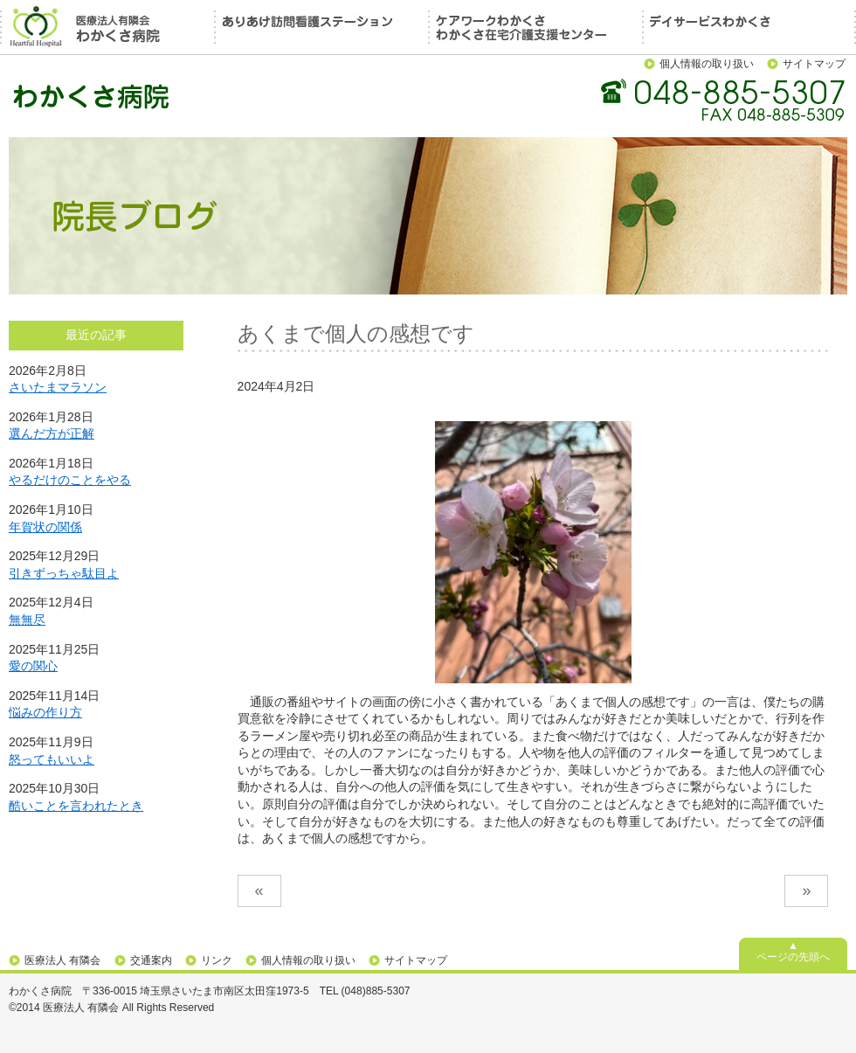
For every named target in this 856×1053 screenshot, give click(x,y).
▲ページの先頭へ (793, 951)
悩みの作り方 (45, 712)
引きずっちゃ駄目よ (64, 573)
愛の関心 (33, 666)
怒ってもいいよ (51, 759)
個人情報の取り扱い (706, 64)
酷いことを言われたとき (76, 806)
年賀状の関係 (45, 527)
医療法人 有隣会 (62, 960)
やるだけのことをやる (70, 480)
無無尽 (27, 620)
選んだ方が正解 (51, 433)
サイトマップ (814, 64)
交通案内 (151, 960)
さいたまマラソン (58, 387)
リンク (216, 960)
